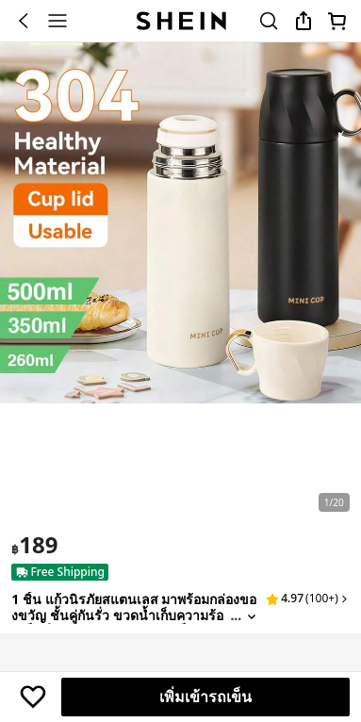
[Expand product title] (251, 616)
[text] (34, 544)
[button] (307, 598)
